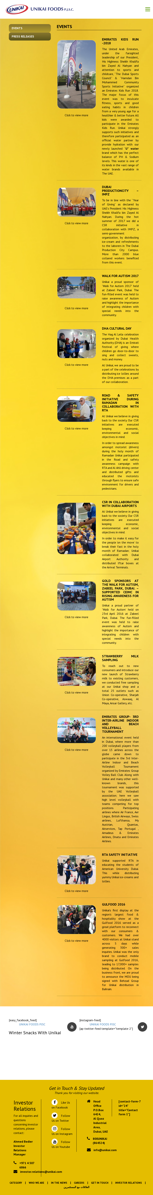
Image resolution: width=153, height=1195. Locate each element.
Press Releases (23, 36)
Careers (79, 1182)
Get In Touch (99, 1182)
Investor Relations (128, 1182)
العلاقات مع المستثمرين (76, 1187)
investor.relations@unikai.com (41, 1172)
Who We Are (36, 1182)
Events (17, 28)
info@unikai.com (105, 1150)
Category (16, 1182)
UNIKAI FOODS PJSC (32, 1024)
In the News (59, 1182)
